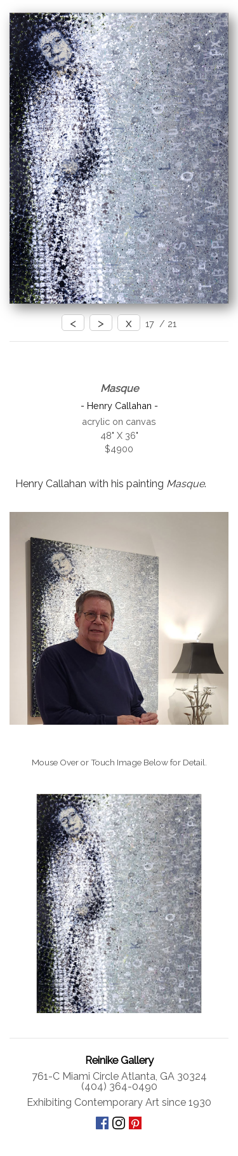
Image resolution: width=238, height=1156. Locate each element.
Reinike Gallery (119, 1060)
